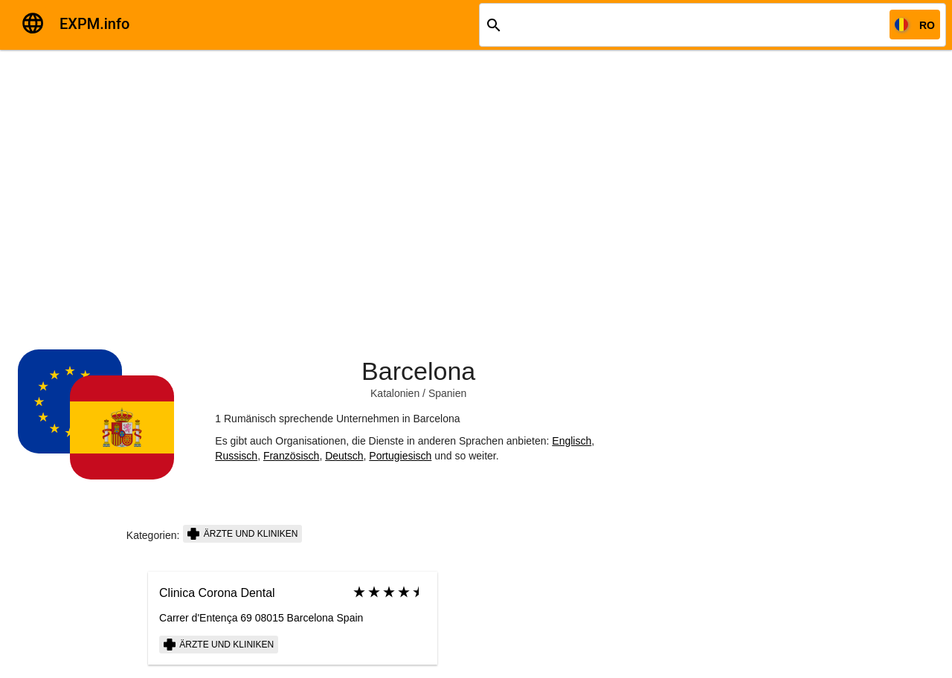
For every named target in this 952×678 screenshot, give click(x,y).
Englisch (571, 441)
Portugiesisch (400, 456)
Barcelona (418, 371)
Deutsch (344, 456)
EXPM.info (94, 24)
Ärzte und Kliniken (242, 534)
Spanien (447, 393)
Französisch (291, 456)
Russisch (236, 456)
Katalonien (394, 393)
